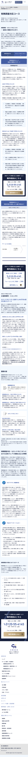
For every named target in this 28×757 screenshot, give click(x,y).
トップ (3, 661)
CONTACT (19, 2)
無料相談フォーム (6, 712)
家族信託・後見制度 (6, 730)
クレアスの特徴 (5, 676)
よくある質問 (5, 714)
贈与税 (3, 728)
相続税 (3, 720)
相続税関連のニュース (7, 735)
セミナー (3, 703)
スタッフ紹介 (5, 692)
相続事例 (4, 681)
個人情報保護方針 (4, 748)
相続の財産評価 (5, 738)
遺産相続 (4, 733)
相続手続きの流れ (6, 673)
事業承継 (4, 725)
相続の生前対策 (5, 723)
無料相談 (14, 193)
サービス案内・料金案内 (7, 664)
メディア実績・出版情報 (7, 706)
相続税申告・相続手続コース (10, 668)
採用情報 (3, 698)
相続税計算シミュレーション (8, 678)
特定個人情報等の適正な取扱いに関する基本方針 (11, 750)
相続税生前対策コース (8, 666)
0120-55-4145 (15, 185)
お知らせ (3, 700)
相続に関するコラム (6, 718)
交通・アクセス (5, 694)
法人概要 (4, 687)
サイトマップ (3, 752)
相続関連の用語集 (6, 740)
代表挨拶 (4, 689)
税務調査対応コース (8, 671)
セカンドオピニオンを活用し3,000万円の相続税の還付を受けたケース (14, 350)
